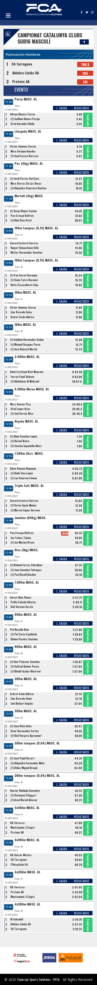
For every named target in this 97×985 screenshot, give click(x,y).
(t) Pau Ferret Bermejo (23, 275)
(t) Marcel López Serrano (25, 510)
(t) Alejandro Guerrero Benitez (29, 188)
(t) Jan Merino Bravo (22, 542)
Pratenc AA (21, 81)
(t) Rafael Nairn (20, 441)
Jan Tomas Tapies (21, 538)
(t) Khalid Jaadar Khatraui (26, 671)
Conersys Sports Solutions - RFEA (38, 979)
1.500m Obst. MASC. (29, 453)
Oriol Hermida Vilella (22, 124)
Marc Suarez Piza (20, 404)
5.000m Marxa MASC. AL (32, 389)
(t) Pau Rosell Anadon (23, 574)
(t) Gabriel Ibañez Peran (25, 666)
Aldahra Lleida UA (25, 72)
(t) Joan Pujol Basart (22, 758)
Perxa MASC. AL (26, 99)
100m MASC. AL (25, 292)
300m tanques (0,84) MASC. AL (37, 743)
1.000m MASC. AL (27, 582)
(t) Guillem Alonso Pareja (25, 119)
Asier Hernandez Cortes (25, 731)
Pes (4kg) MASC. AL (29, 163)
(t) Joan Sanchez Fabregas (26, 570)
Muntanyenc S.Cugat (23, 827)
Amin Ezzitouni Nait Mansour (27, 372)
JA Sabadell (16, 919)
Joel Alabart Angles (22, 703)
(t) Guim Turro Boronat (24, 280)
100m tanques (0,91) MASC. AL (36, 228)
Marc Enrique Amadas (23, 151)
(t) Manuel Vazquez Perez (26, 344)
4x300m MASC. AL (28, 872)
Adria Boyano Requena (23, 468)
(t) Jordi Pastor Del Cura (24, 178)
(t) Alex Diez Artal (21, 220)
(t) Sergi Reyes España (23, 211)
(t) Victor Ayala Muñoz (24, 505)
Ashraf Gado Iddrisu (22, 317)
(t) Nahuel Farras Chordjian (26, 565)
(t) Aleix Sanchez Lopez (23, 436)
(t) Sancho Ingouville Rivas (26, 446)
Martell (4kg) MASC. (29, 196)
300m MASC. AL (26, 679)
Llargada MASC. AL (28, 131)
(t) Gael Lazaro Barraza (24, 156)
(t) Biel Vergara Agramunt (26, 735)
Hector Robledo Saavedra (25, 790)
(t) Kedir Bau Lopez (22, 473)
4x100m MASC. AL (27, 808)
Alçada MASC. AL (26, 421)
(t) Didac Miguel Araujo (24, 768)
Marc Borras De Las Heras (26, 183)
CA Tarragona (21, 63)
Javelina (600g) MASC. (30, 518)
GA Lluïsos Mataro (20, 855)
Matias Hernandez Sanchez (26, 252)
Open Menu (8, 15)
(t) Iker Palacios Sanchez (25, 662)
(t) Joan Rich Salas (21, 726)
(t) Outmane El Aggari (23, 795)
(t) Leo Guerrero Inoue (24, 478)
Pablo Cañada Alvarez (23, 602)
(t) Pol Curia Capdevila (24, 634)
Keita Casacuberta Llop (24, 285)
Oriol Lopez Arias (20, 409)
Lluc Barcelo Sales (21, 312)
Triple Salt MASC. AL (29, 486)
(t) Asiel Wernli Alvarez (24, 800)
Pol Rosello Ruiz (19, 629)
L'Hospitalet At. (20, 864)
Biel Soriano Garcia (22, 607)
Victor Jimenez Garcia (23, 146)
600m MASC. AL (26, 614)
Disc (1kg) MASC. (26, 550)
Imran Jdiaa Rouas (20, 597)
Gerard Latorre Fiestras (24, 243)
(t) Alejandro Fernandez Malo (27, 763)
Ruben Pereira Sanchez (24, 639)
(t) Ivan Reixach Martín (24, 349)
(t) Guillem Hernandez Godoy (27, 339)
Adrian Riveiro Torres (22, 114)
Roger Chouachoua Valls (25, 248)
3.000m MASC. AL (27, 357)
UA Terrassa (17, 823)
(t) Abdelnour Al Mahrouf (25, 381)
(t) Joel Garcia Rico (22, 413)
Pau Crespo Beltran (22, 215)
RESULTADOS (81, 108)
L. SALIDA (61, 108)
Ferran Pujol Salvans (22, 377)
